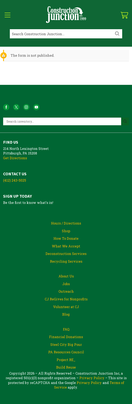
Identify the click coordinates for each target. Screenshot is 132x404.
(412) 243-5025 (14, 180)
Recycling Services (66, 261)
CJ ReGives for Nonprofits (66, 299)
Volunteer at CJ (66, 307)
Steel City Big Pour (66, 344)
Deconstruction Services (66, 253)
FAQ (66, 329)
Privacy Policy (91, 378)
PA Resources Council (66, 352)
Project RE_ (66, 360)
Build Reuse (66, 367)
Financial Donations (66, 337)
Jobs (66, 284)
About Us (66, 276)
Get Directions (15, 158)
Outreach (66, 291)
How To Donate (66, 238)
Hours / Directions (66, 223)
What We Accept (66, 246)
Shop (66, 231)
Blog (66, 314)
